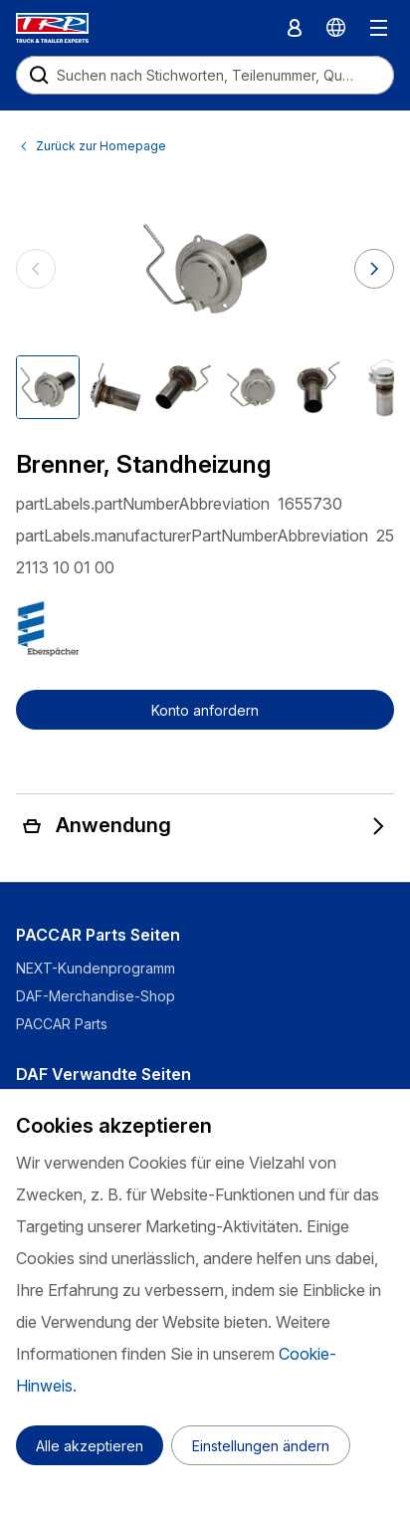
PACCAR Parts (61, 1023)
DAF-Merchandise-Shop (95, 995)
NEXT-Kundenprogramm (97, 968)
